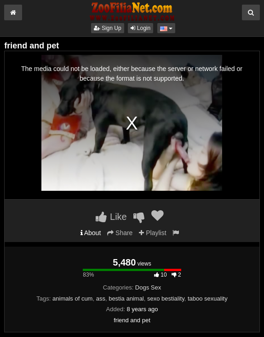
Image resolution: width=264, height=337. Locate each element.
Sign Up (107, 28)
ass (100, 298)
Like (111, 217)
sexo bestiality (165, 298)
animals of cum (72, 298)
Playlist (152, 232)
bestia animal (126, 298)
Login (140, 28)
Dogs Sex (148, 287)
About (90, 232)
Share (119, 232)
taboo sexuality (208, 298)
